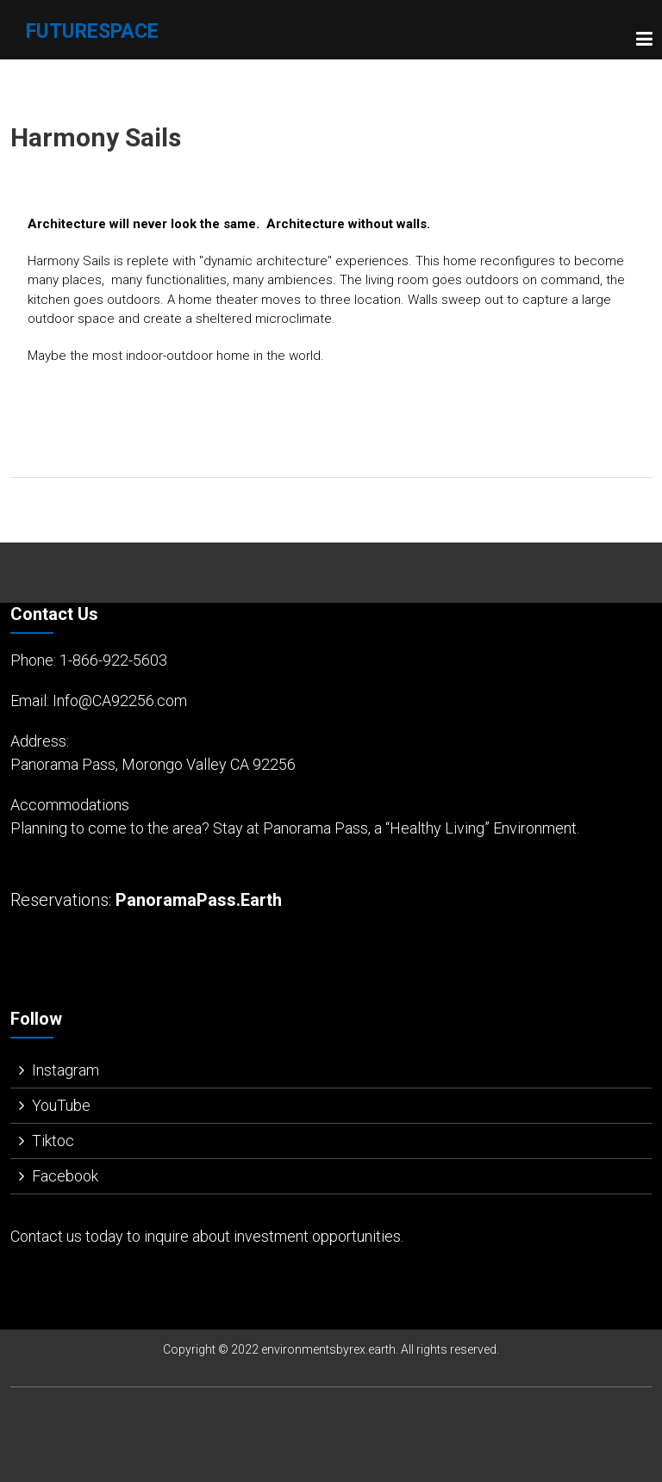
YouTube (61, 1105)
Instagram (65, 1070)
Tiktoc (53, 1141)
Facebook (65, 1176)
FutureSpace (92, 31)
